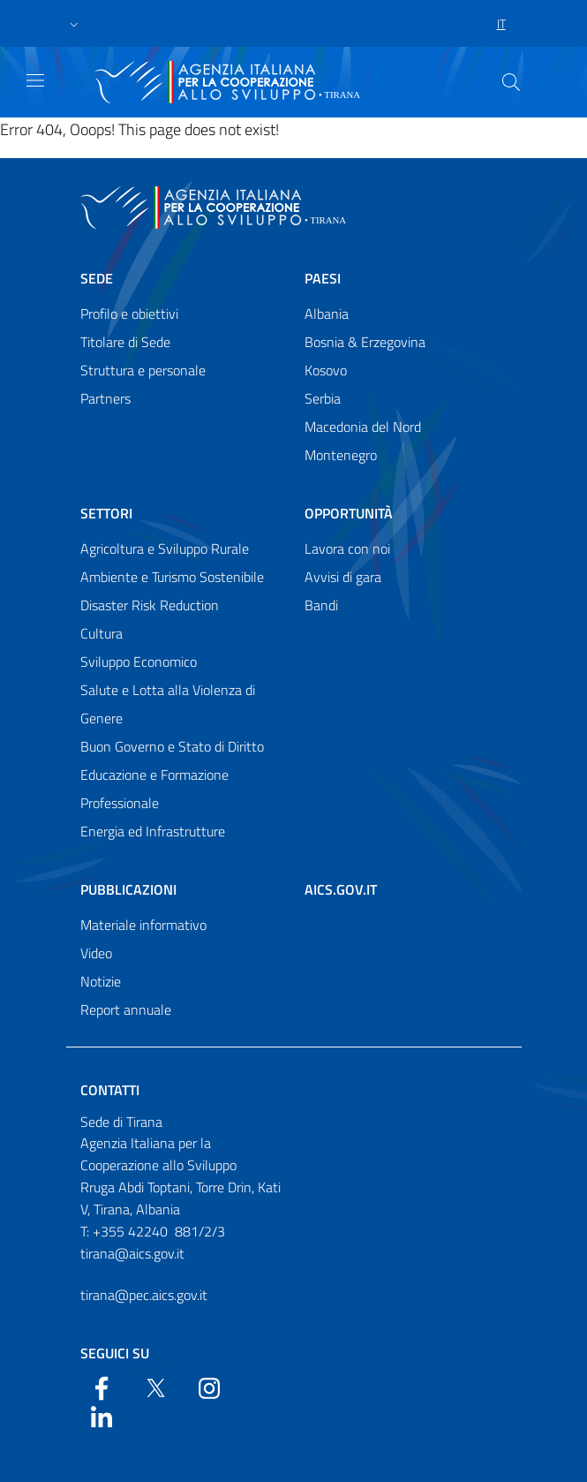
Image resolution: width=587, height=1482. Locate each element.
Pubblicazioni (128, 889)
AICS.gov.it (341, 889)
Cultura (101, 633)
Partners (105, 398)
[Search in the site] (511, 82)
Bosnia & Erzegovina (365, 341)
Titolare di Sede (125, 341)
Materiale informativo (143, 924)
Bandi (321, 605)
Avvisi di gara (343, 576)
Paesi (323, 278)
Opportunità (349, 513)
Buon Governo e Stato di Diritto (172, 746)
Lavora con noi (347, 548)
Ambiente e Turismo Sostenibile (172, 576)
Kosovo (326, 370)
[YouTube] (209, 1386)
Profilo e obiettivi (129, 313)
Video (96, 953)
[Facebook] (101, 1386)
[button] (74, 24)
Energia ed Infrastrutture (152, 831)
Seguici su (114, 1353)
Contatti (109, 1089)
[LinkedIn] (101, 1415)
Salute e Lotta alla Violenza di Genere (167, 704)
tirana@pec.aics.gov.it (143, 1294)
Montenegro (341, 454)
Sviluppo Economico (138, 661)
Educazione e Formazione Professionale (154, 788)
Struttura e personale (143, 370)
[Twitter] (155, 1386)
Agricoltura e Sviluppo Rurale (164, 548)
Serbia (323, 398)
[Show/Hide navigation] (35, 80)
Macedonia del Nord (363, 426)
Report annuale (125, 1009)
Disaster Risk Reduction (149, 605)
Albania (327, 313)
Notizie (100, 981)
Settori (106, 513)
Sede (96, 278)
